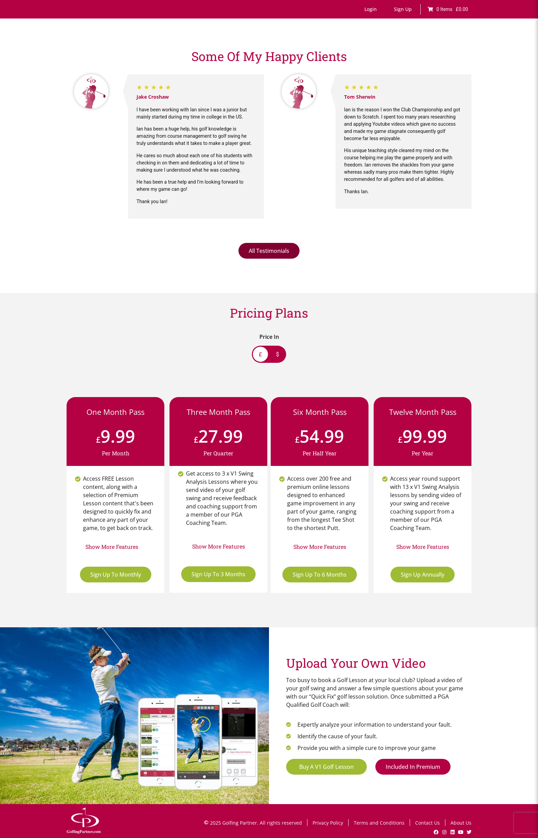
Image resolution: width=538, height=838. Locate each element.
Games (292, 43)
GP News (437, 43)
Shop (462, 43)
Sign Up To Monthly (115, 574)
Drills (314, 43)
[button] (371, 9)
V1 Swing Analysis (397, 43)
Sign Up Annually (422, 574)
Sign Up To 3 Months (218, 574)
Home (187, 43)
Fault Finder (261, 43)
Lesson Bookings (348, 43)
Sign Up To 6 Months (320, 574)
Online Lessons (221, 43)
